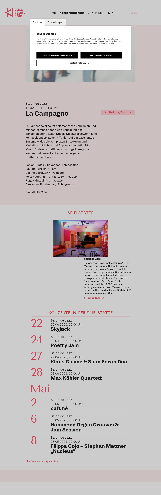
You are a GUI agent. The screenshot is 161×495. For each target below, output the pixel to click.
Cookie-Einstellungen (79, 63)
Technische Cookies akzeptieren (57, 55)
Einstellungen (55, 22)
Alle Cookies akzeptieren (101, 55)
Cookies (37, 22)
